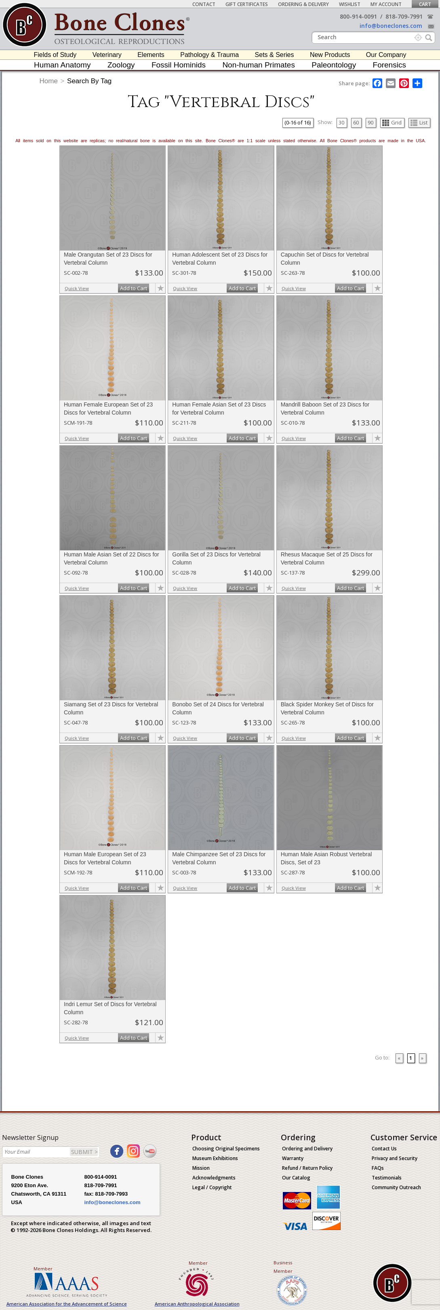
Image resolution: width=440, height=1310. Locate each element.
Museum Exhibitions (215, 1158)
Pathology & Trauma (209, 54)
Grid (392, 122)
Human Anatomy (62, 65)
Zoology (121, 65)
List (419, 122)
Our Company (386, 54)
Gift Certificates (246, 4)
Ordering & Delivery (303, 4)
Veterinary (107, 54)
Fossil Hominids (179, 65)
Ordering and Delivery (307, 1148)
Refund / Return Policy (307, 1168)
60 (356, 122)
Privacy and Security (394, 1158)
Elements (150, 54)
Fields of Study (55, 54)
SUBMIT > (84, 1152)
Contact (203, 4)
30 (341, 122)
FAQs (378, 1168)
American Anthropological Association (197, 1304)
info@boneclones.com (391, 25)
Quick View (77, 288)
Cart (425, 4)
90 (370, 122)
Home (49, 81)
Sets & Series (274, 54)
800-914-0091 (358, 16)
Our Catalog (296, 1177)
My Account (386, 4)
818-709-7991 (404, 16)
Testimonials (387, 1177)
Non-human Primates (258, 65)
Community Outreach (396, 1187)
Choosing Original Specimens (226, 1148)
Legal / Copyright (212, 1187)
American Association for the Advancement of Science (66, 1304)
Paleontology (334, 65)
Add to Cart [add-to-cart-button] (133, 288)
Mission (201, 1168)
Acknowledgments (214, 1177)
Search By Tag (89, 81)
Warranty (292, 1158)
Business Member (283, 1266)
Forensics (389, 65)
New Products (330, 54)
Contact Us (384, 1148)
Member (43, 1269)
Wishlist (349, 4)
